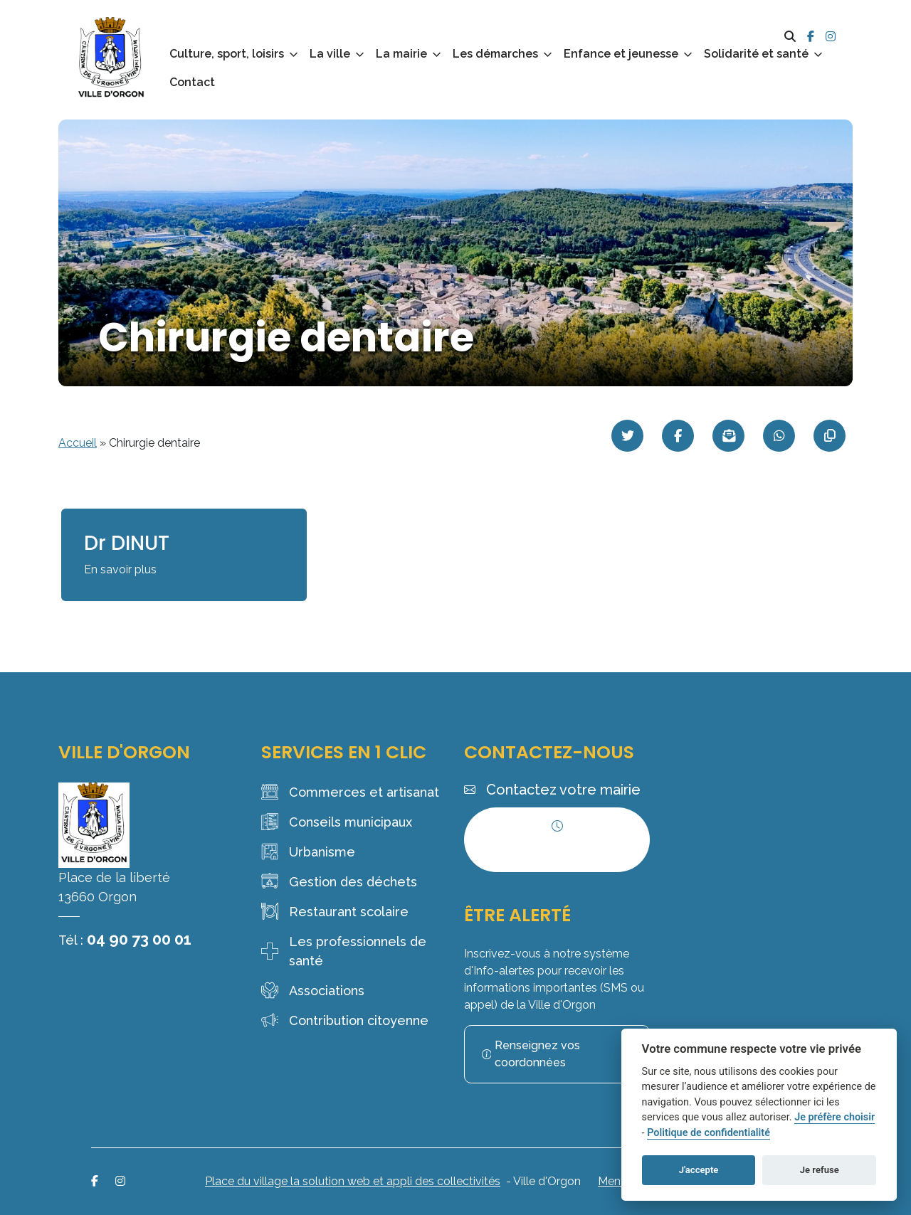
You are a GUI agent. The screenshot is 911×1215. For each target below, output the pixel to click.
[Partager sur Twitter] (627, 436)
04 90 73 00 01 (139, 939)
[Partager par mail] (728, 436)
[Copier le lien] (829, 436)
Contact (192, 82)
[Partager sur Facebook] (678, 436)
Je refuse (819, 1169)
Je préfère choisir (834, 1117)
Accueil (77, 443)
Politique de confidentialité (708, 1133)
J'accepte (699, 1169)
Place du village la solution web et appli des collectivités (352, 1181)
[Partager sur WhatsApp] (779, 436)
